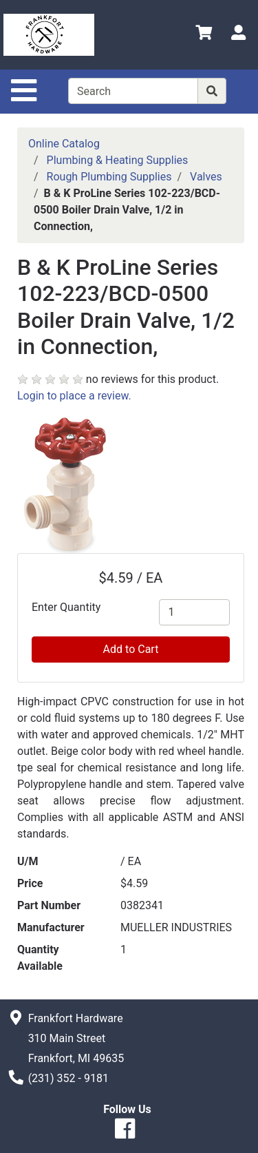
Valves (206, 176)
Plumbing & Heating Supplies (118, 160)
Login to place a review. (74, 395)
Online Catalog (64, 143)
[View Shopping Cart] (203, 34)
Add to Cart (131, 649)
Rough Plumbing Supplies (109, 176)
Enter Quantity (66, 607)
